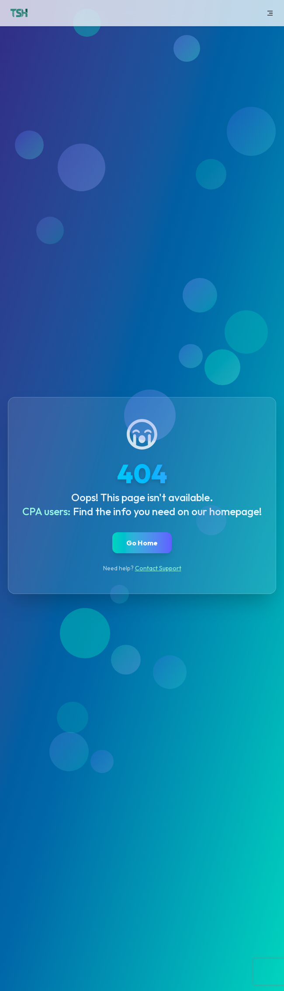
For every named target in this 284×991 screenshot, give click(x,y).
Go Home (142, 542)
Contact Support (158, 568)
